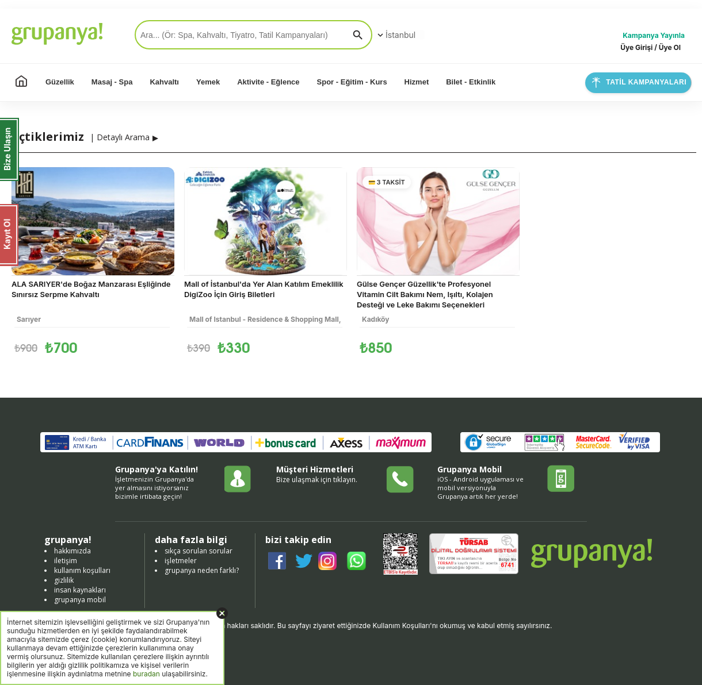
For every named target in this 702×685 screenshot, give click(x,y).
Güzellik (59, 82)
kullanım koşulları (82, 570)
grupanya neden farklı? (202, 570)
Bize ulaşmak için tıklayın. (316, 479)
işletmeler (181, 560)
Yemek (208, 82)
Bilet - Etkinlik (470, 82)
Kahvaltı (164, 82)
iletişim (65, 560)
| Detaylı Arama (120, 137)
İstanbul (395, 35)
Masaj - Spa (112, 82)
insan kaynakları (80, 590)
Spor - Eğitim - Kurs (352, 82)
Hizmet (417, 82)
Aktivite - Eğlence (268, 82)
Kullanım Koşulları (401, 625)
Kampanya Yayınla (654, 35)
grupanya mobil (80, 600)
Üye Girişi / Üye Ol (650, 47)
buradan (146, 673)
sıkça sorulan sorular (198, 551)
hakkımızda (72, 551)
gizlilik (64, 580)
